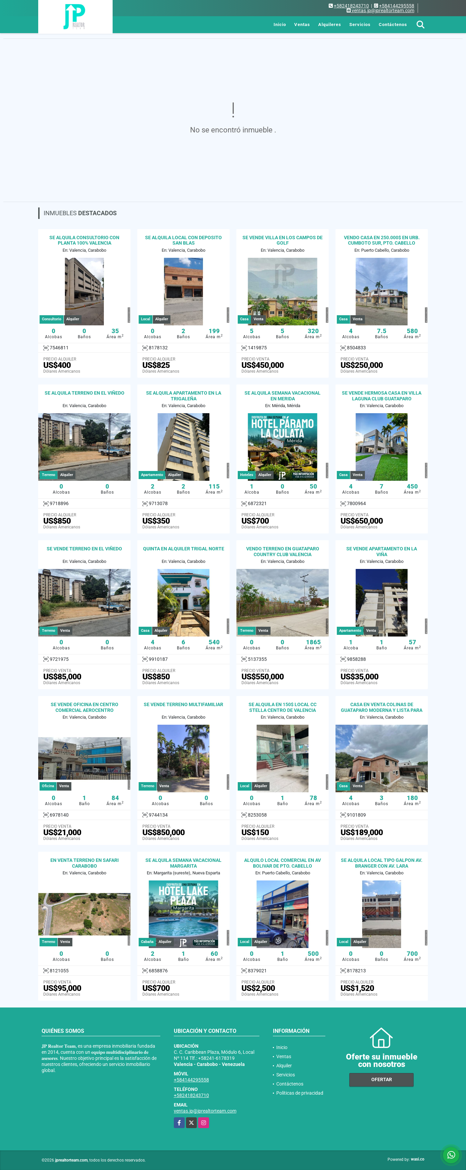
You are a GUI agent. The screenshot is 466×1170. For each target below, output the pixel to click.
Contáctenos (393, 24)
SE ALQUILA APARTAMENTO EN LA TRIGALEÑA (183, 395)
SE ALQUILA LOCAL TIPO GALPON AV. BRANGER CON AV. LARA (381, 863)
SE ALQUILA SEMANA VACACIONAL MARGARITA (183, 863)
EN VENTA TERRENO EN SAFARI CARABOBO (84, 863)
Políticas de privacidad (299, 1093)
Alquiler (284, 1065)
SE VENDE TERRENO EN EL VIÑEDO (84, 548)
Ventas (302, 24)
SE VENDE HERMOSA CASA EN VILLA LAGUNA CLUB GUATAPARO (381, 395)
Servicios (360, 24)
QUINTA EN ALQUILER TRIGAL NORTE (183, 548)
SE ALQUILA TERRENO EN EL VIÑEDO (84, 393)
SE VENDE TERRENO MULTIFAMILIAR (183, 704)
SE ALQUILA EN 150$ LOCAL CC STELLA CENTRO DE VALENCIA (283, 707)
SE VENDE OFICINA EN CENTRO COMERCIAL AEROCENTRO (84, 707)
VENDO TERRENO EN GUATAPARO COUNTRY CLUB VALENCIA (282, 551)
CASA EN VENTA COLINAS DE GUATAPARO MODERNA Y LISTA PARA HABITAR (381, 710)
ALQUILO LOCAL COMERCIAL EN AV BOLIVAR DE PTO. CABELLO (282, 863)
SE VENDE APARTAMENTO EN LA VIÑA (381, 551)
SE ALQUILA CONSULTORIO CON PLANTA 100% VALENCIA (84, 240)
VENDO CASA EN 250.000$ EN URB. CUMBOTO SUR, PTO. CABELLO (382, 240)
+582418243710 (351, 5)
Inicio (280, 24)
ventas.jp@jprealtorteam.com (205, 1111)
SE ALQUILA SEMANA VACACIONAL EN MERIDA (282, 395)
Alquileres (329, 24)
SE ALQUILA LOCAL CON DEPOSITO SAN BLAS (183, 240)
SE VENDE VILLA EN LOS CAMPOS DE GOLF (282, 240)
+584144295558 (396, 5)
